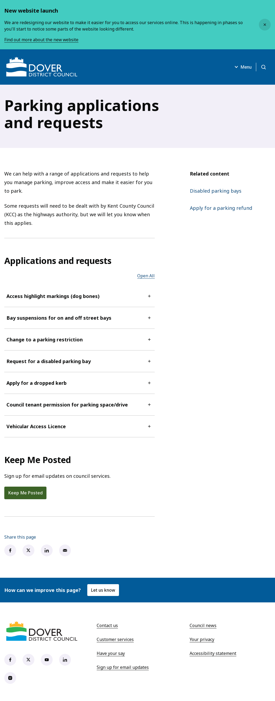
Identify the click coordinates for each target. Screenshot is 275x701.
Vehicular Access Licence (79, 426)
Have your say (111, 653)
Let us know (103, 590)
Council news (203, 625)
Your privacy (202, 639)
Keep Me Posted (25, 493)
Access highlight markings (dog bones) (79, 296)
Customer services (115, 639)
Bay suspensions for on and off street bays (79, 318)
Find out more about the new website (42, 40)
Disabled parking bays (215, 191)
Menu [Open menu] (241, 67)
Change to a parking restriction (79, 339)
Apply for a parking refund (221, 208)
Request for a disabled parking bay (79, 361)
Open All (146, 276)
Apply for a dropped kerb (79, 383)
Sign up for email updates (123, 667)
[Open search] (263, 66)
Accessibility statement (213, 653)
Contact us (107, 625)
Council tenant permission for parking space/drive (79, 404)
